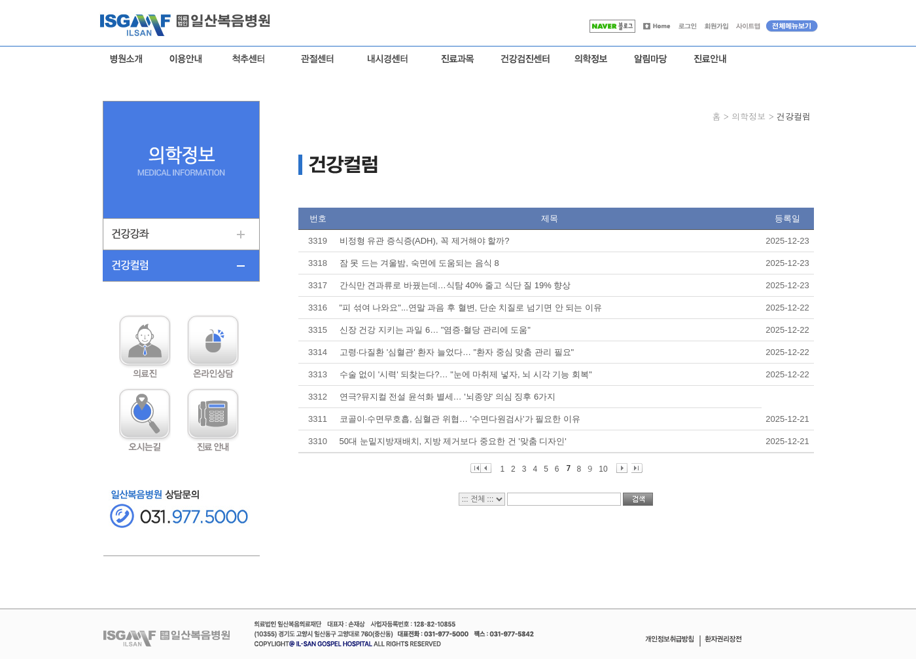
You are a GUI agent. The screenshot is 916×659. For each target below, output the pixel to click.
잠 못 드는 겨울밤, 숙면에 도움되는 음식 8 (419, 263)
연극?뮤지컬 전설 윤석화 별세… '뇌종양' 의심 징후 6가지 (448, 397)
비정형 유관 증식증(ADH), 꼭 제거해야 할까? (425, 241)
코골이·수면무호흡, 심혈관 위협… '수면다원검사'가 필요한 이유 (460, 419)
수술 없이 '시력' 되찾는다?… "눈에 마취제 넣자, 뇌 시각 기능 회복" (466, 374)
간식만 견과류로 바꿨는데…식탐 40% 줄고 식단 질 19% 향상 (455, 285)
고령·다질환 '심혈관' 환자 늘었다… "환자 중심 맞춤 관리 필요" (457, 352)
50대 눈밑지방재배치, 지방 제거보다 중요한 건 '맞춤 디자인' (453, 441)
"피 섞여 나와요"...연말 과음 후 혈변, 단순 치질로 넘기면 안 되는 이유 (471, 307)
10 (603, 468)
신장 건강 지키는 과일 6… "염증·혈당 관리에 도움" (435, 330)
